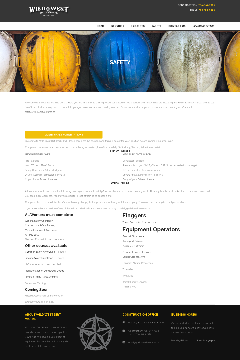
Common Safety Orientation (40, 252)
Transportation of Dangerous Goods (44, 271)
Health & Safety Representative (41, 277)
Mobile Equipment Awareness (41, 230)
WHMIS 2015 (32, 235)
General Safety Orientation (39, 221)
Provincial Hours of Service (136, 252)
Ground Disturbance (133, 236)
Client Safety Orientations (69, 134)
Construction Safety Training (40, 225)
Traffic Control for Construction (139, 222)
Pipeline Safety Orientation (39, 258)
